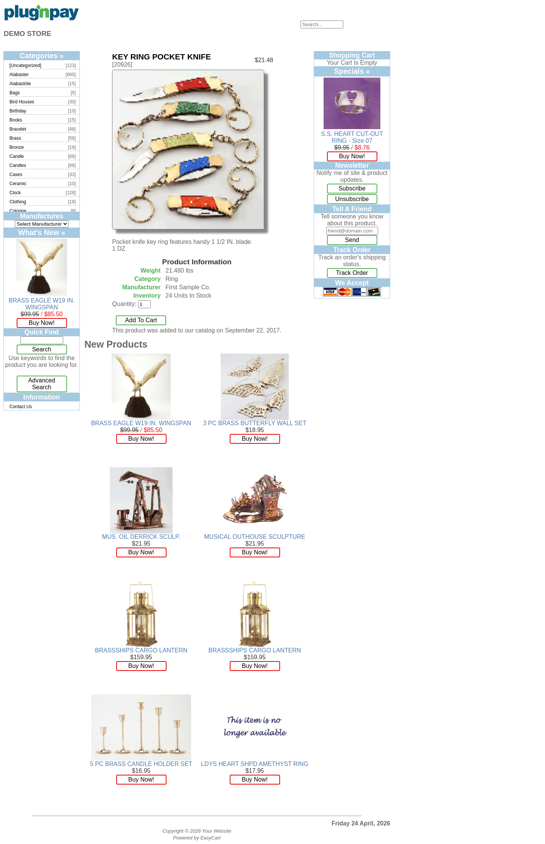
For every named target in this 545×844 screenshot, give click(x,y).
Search (41, 349)
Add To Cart (141, 320)
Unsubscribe (352, 199)
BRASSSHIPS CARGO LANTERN (141, 650)
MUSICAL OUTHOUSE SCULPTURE (254, 537)
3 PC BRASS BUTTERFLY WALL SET (255, 423)
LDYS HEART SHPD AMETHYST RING (254, 764)
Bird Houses (21, 102)
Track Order (352, 273)
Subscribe (351, 188)
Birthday (17, 111)
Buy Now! (41, 323)
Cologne (17, 211)
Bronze (16, 147)
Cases (15, 174)
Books (15, 120)
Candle (16, 156)
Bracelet (17, 129)
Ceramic (17, 183)
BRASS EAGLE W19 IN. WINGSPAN (42, 303)
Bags (14, 92)
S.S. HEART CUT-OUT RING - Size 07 (352, 137)
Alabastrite (20, 83)
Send (352, 240)
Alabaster (19, 74)
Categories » (42, 55)
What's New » (41, 232)
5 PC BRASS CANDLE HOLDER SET (141, 764)
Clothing (17, 201)
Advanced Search (41, 383)
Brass (15, 138)
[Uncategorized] (25, 65)
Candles (17, 165)
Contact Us (20, 406)
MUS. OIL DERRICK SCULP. (141, 537)
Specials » (352, 71)
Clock (15, 192)
